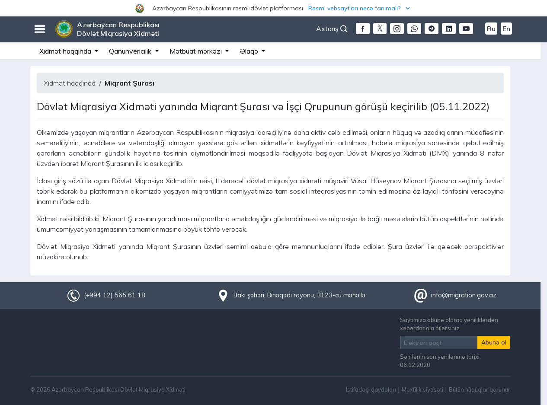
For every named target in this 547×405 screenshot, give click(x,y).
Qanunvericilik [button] (131, 51)
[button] (273, 8)
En (506, 28)
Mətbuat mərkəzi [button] (197, 51)
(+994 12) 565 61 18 (114, 295)
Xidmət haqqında (70, 83)
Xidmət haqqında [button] (66, 51)
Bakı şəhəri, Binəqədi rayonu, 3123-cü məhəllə (299, 295)
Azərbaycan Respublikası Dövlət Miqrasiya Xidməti (118, 29)
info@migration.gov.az (463, 295)
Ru (491, 28)
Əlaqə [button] (250, 51)
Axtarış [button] (331, 28)
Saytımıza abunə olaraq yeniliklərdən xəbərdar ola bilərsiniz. (449, 324)
